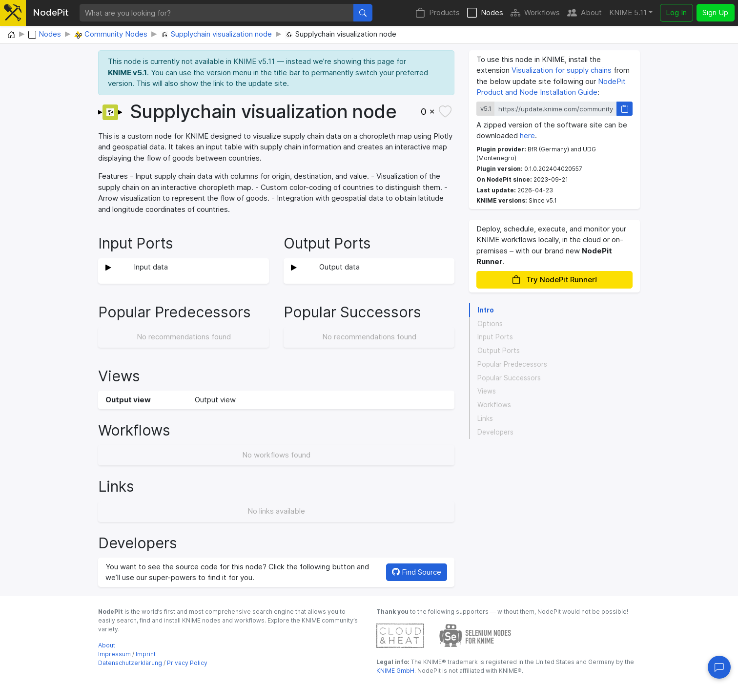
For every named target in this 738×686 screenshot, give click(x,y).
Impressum (114, 654)
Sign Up (715, 12)
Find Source (416, 572)
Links (485, 418)
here (527, 135)
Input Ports (495, 337)
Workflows (535, 13)
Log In (676, 12)
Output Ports (498, 350)
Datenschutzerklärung (130, 662)
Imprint (146, 654)
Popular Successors (509, 378)
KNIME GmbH (395, 670)
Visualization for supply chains (562, 70)
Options (490, 324)
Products (437, 13)
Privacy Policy (187, 662)
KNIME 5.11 (628, 12)
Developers (495, 432)
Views (486, 391)
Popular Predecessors (512, 364)
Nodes (485, 13)
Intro (485, 310)
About (584, 13)
